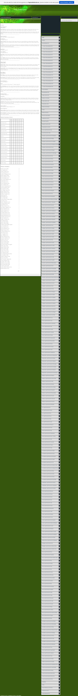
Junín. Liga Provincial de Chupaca (47, 444)
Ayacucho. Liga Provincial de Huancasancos (49, 262)
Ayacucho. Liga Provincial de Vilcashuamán (49, 268)
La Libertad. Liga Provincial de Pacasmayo (49, 456)
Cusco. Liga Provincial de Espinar (47, 335)
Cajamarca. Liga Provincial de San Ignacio (49, 309)
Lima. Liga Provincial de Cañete (47, 511)
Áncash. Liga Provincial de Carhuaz (48, 170)
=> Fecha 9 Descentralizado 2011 (47, 69)
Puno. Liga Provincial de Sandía (47, 592)
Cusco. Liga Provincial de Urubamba (48, 332)
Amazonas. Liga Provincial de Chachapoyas (49, 135)
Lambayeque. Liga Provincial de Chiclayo (48, 482)
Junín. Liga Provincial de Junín (47, 439)
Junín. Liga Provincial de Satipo (47, 447)
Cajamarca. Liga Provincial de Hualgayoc (48, 291)
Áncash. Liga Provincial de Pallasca (47, 184)
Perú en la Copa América (46, 115)
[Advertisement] (50, 24)
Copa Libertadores (45, 89)
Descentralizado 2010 (45, 92)
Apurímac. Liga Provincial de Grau (47, 225)
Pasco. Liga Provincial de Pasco (47, 551)
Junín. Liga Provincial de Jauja (47, 430)
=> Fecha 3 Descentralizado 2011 (47, 51)
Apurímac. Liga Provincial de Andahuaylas (49, 210)
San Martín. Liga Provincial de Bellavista (48, 644)
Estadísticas (44, 681)
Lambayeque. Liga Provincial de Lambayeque (49, 485)
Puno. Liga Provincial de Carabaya (47, 609)
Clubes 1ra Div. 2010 (45, 95)
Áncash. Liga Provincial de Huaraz (47, 158)
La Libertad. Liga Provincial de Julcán (48, 473)
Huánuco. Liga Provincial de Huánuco (48, 375)
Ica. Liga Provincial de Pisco (46, 413)
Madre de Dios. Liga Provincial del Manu (48, 537)
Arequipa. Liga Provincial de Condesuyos (48, 248)
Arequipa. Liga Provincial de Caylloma (48, 231)
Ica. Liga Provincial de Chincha (47, 410)
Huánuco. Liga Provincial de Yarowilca (48, 401)
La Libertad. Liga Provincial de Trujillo (48, 450)
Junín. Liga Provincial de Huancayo (47, 424)
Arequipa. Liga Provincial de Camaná (48, 236)
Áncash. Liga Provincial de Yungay (47, 173)
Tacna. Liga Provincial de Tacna (47, 647)
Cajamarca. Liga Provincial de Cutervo (48, 283)
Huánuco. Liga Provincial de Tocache (48, 395)
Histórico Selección (45, 112)
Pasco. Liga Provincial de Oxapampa (48, 554)
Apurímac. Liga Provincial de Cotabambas (49, 222)
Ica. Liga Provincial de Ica (46, 407)
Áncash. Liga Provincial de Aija (47, 187)
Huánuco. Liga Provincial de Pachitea (48, 384)
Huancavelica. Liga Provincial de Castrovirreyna (49, 372)
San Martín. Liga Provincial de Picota (48, 635)
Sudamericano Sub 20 (45, 118)
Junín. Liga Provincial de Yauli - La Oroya (48, 436)
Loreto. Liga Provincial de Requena (47, 528)
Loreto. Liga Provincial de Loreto (47, 517)
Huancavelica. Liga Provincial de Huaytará (49, 369)
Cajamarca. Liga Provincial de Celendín (48, 294)
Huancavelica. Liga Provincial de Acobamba (49, 366)
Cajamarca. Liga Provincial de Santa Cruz (48, 306)
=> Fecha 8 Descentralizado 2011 (47, 66)
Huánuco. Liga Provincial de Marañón (48, 404)
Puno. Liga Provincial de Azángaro (47, 589)
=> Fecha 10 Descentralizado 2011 (47, 72)
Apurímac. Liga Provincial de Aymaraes (48, 213)
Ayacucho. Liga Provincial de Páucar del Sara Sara (50, 277)
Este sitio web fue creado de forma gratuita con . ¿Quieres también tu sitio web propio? (39, 2)
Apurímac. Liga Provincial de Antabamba (48, 216)
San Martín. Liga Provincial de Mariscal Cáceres (49, 629)
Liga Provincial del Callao (46, 132)
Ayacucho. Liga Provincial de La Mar (48, 257)
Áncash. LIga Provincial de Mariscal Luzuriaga (49, 199)
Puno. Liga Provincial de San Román (48, 586)
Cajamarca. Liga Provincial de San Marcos (49, 300)
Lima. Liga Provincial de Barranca (47, 491)
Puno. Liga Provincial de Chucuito (47, 603)
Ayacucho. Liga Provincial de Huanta (48, 254)
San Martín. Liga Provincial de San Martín (49, 621)
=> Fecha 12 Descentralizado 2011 (47, 77)
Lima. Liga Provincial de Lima (47, 129)
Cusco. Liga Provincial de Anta (47, 326)
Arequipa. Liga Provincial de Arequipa (48, 228)
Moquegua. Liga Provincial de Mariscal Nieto (49, 546)
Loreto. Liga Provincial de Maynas (47, 514)
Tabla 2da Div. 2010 (45, 103)
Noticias (43, 40)
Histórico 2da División (45, 106)
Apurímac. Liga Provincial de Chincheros (48, 219)
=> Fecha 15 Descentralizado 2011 (47, 86)
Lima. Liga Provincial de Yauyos (47, 505)
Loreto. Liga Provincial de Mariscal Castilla (49, 531)
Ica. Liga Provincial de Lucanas (47, 421)
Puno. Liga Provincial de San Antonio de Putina (49, 612)
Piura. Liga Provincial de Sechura (47, 572)
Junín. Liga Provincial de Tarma (47, 427)
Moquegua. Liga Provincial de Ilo (47, 543)
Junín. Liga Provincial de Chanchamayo (48, 433)
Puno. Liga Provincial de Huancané (47, 598)
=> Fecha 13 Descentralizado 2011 (47, 80)
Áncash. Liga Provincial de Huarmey (48, 164)
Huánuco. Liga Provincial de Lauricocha (48, 398)
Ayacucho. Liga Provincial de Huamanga (48, 251)
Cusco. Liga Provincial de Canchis (47, 329)
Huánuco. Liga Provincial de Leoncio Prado (49, 378)
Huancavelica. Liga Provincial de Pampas (48, 358)
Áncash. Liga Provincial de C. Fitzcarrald (48, 202)
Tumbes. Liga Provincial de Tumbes (48, 658)
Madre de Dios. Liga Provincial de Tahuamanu (49, 540)
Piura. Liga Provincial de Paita (47, 569)
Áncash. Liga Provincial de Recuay (47, 176)
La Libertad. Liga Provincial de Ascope (48, 453)
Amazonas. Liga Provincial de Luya (47, 147)
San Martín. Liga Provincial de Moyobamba (49, 624)
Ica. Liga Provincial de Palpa (46, 418)
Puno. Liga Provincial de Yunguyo (47, 615)
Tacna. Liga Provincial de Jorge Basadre (48, 650)
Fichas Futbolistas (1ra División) (47, 687)
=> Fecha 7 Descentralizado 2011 (47, 63)
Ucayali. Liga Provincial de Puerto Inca (48, 676)
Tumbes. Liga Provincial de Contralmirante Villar (50, 664)
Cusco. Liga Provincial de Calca (47, 320)
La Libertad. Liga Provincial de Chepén (48, 459)
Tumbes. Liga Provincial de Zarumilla (48, 661)
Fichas (43, 684)
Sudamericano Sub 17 (45, 690)
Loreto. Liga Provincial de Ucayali (47, 525)
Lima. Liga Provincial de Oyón (47, 499)
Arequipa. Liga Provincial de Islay (47, 239)
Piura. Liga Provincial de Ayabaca (47, 580)
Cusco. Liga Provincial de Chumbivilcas (48, 352)
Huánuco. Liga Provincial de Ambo (47, 381)
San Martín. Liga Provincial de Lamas (48, 638)
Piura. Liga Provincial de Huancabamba (48, 577)
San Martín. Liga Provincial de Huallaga (48, 632)
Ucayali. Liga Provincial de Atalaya (47, 670)
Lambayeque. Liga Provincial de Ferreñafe (49, 488)
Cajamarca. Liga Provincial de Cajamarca (48, 280)
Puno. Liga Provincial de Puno (47, 583)
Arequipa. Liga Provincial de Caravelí (48, 242)
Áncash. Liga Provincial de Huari (47, 167)
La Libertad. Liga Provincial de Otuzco (48, 476)
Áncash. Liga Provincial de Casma (47, 161)
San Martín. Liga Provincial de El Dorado (48, 641)
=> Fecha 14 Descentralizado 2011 (47, 83)
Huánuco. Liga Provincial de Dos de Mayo (49, 387)
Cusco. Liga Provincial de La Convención (48, 323)
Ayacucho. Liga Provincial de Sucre (47, 265)
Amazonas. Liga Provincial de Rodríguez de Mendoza (50, 144)
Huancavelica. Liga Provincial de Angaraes (49, 361)
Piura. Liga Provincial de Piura (47, 560)
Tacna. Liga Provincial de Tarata (47, 655)
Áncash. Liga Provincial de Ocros (47, 193)
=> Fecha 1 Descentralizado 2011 (47, 46)
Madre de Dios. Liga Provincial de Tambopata (49, 534)
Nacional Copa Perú (45, 121)
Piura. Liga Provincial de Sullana (47, 563)
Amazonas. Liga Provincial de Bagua (48, 138)
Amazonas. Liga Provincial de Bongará (48, 150)
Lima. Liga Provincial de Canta (47, 502)
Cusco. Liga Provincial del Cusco (47, 317)
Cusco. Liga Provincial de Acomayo (48, 346)
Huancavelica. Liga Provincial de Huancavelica (49, 355)
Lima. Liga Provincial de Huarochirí (48, 508)
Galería (43, 109)
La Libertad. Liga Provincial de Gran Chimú (49, 479)
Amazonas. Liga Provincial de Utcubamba (48, 141)
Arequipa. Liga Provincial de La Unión (48, 245)
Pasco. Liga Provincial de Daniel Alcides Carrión (50, 557)
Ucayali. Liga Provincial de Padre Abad (48, 673)
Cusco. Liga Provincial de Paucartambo (48, 340)
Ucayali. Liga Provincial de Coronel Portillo (49, 667)
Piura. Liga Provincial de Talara (47, 566)
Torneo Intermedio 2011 (46, 693)
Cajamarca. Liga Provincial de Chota (48, 288)
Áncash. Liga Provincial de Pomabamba (48, 196)
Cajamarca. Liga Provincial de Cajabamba (48, 297)
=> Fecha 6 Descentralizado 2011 (47, 60)
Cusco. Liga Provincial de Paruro (47, 343)
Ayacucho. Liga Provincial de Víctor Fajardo (49, 271)
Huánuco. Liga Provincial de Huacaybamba (49, 392)
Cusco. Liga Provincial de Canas (47, 349)
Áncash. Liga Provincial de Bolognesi (48, 190)
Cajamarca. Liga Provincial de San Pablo (48, 314)
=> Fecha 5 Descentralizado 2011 (47, 57)
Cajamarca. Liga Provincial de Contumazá (48, 303)
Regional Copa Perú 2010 (46, 124)
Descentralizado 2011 (45, 43)
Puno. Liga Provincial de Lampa (47, 595)
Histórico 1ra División (45, 98)
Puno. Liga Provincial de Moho (47, 618)
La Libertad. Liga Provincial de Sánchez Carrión (49, 465)
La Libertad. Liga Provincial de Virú (48, 462)
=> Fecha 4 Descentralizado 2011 (47, 54)
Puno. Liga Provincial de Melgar (47, 606)
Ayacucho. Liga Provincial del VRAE (48, 274)
